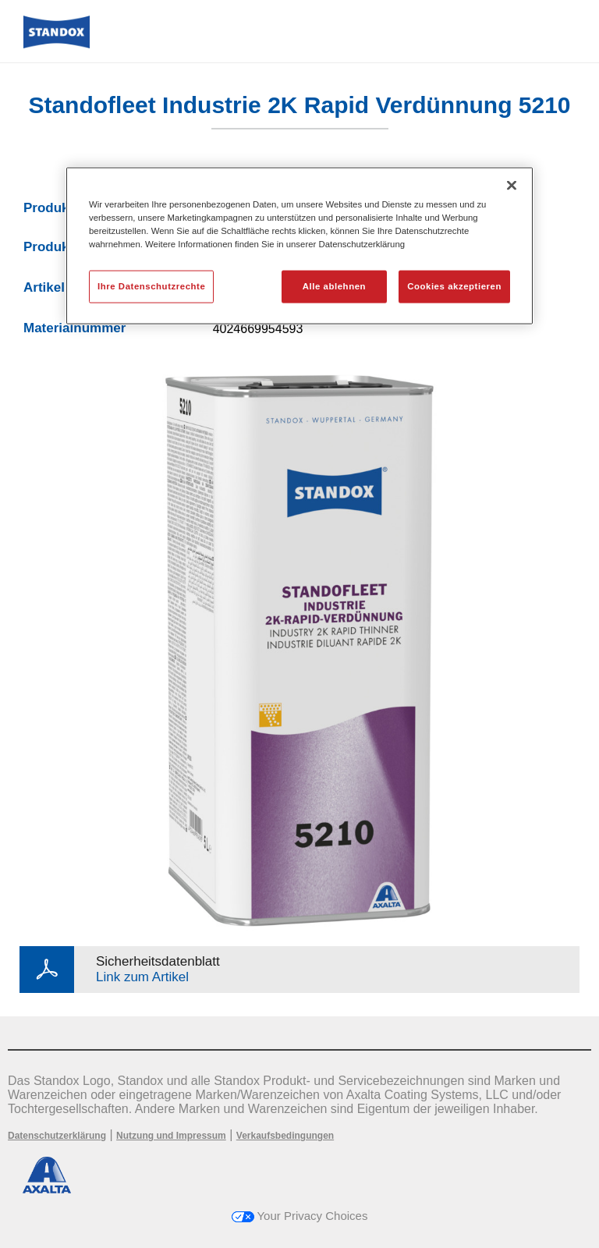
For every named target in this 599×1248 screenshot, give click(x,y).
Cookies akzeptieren (454, 286)
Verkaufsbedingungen (285, 1135)
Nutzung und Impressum (171, 1135)
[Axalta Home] (56, 44)
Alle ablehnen (334, 286)
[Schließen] (511, 185)
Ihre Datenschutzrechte (151, 286)
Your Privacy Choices (300, 1215)
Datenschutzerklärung (57, 1135)
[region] (299, 246)
